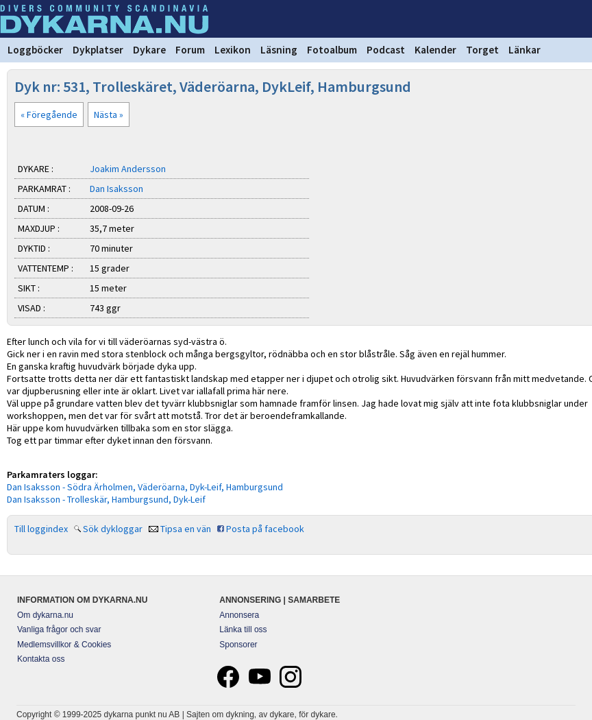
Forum (190, 49)
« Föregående (49, 114)
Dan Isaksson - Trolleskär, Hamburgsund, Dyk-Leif (106, 499)
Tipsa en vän (185, 529)
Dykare (149, 49)
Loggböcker (35, 49)
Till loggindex (41, 529)
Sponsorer (238, 644)
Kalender (435, 49)
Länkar (524, 49)
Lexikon (232, 49)
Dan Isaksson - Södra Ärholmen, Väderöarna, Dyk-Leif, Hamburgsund (145, 487)
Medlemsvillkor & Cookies (64, 644)
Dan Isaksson (116, 188)
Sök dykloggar (113, 529)
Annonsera (239, 615)
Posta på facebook (265, 529)
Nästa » (108, 114)
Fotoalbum (332, 49)
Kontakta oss (40, 659)
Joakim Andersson (128, 169)
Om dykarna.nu (45, 615)
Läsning (278, 49)
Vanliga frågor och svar (59, 629)
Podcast (386, 49)
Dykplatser (98, 49)
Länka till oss (243, 629)
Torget (482, 49)
